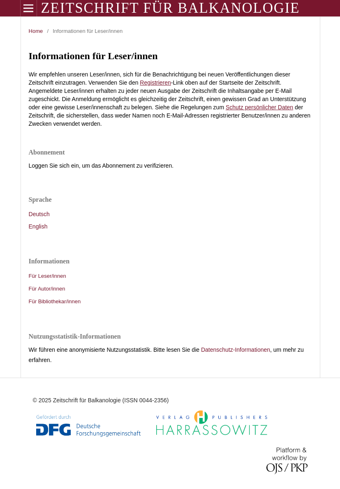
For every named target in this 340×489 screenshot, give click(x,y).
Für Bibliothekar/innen (55, 301)
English (38, 226)
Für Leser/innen (47, 276)
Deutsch (39, 214)
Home (36, 31)
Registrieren (155, 82)
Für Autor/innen (47, 289)
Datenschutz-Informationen (235, 349)
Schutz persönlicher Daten (259, 107)
